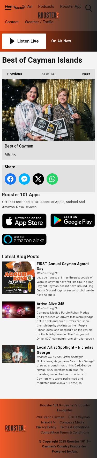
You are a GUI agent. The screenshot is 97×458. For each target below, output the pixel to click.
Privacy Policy (46, 427)
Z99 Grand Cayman (50, 417)
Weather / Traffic (39, 22)
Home (10, 6)
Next (83, 72)
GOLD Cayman (79, 417)
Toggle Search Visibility (89, 8)
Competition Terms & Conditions (65, 432)
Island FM (48, 422)
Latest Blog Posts (20, 256)
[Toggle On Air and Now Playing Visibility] (73, 41)
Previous (12, 72)
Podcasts (46, 6)
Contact (12, 22)
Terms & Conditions (74, 427)
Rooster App (70, 6)
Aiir (74, 451)
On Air (27, 6)
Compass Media (72, 422)
